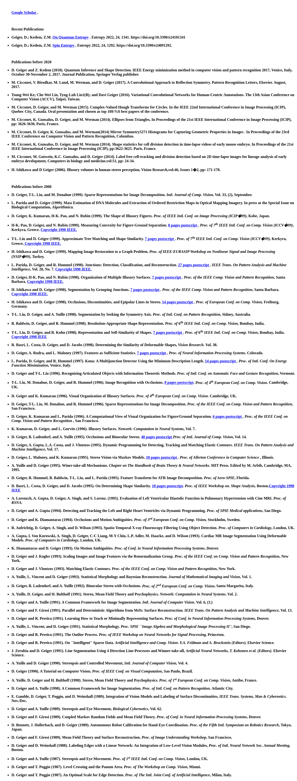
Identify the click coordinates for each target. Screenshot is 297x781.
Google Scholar (24, 12)
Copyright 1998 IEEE (29, 337)
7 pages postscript (160, 239)
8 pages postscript (183, 225)
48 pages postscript (157, 437)
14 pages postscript (178, 302)
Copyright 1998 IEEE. (59, 230)
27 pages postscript (194, 265)
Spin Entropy (63, 45)
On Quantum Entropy (70, 37)
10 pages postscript (162, 457)
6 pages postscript (228, 416)
